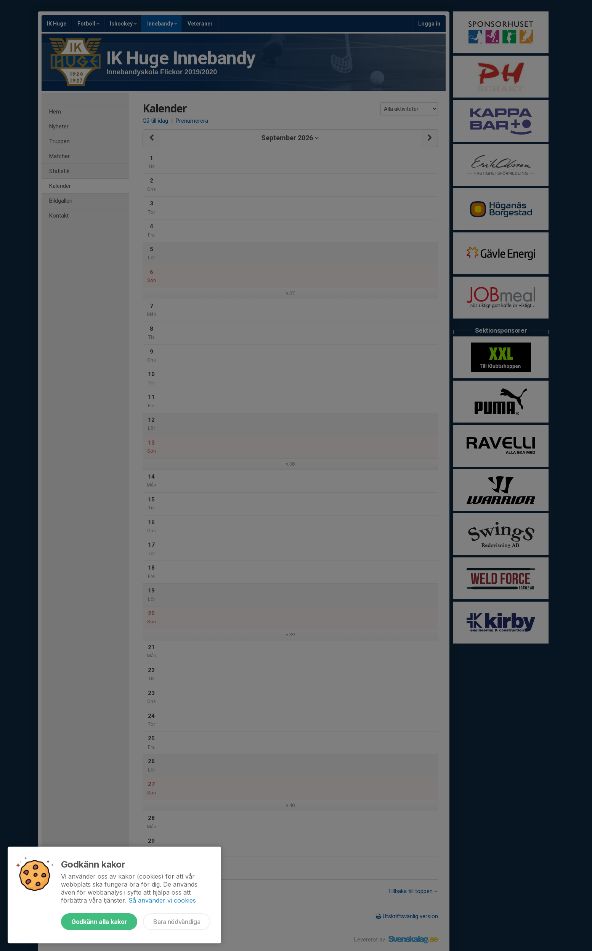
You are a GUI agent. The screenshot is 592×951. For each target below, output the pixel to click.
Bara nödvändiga (176, 921)
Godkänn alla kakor (99, 921)
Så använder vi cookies (162, 900)
